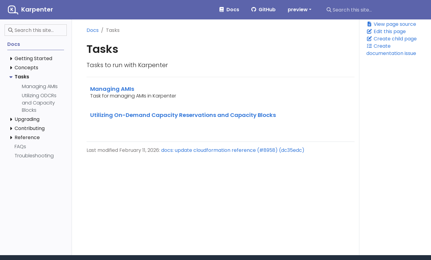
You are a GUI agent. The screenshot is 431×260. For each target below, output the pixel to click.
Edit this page (386, 31)
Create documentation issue (391, 50)
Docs (93, 30)
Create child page (391, 38)
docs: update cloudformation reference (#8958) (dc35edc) (232, 150)
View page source (391, 24)
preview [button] (298, 9)
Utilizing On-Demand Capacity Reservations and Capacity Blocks (183, 115)
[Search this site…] (374, 9)
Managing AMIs (112, 89)
